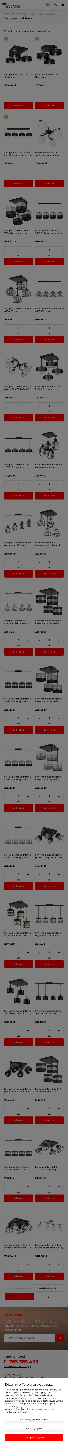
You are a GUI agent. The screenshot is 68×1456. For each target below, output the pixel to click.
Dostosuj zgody (34, 1428)
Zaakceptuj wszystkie (34, 1437)
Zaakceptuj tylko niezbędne (34, 1419)
